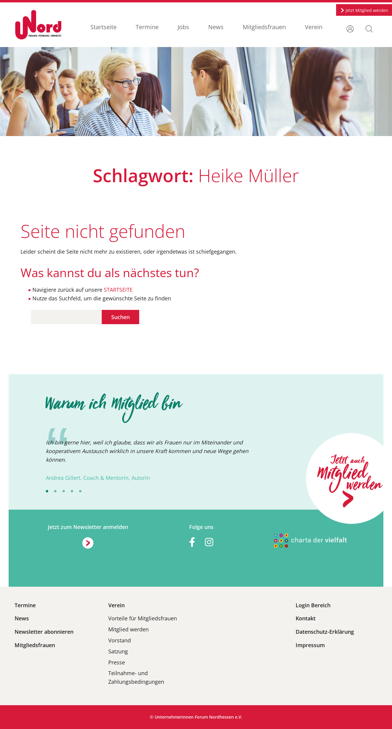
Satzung (118, 651)
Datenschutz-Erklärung (325, 631)
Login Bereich (313, 605)
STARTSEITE (117, 289)
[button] (369, 28)
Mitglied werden (128, 629)
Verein (313, 27)
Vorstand (119, 640)
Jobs (183, 27)
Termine (147, 27)
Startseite (103, 27)
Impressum (310, 645)
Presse (116, 662)
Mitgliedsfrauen (264, 27)
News (216, 27)
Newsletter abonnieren (44, 631)
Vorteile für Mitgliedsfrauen (142, 618)
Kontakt (306, 618)
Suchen (120, 317)
